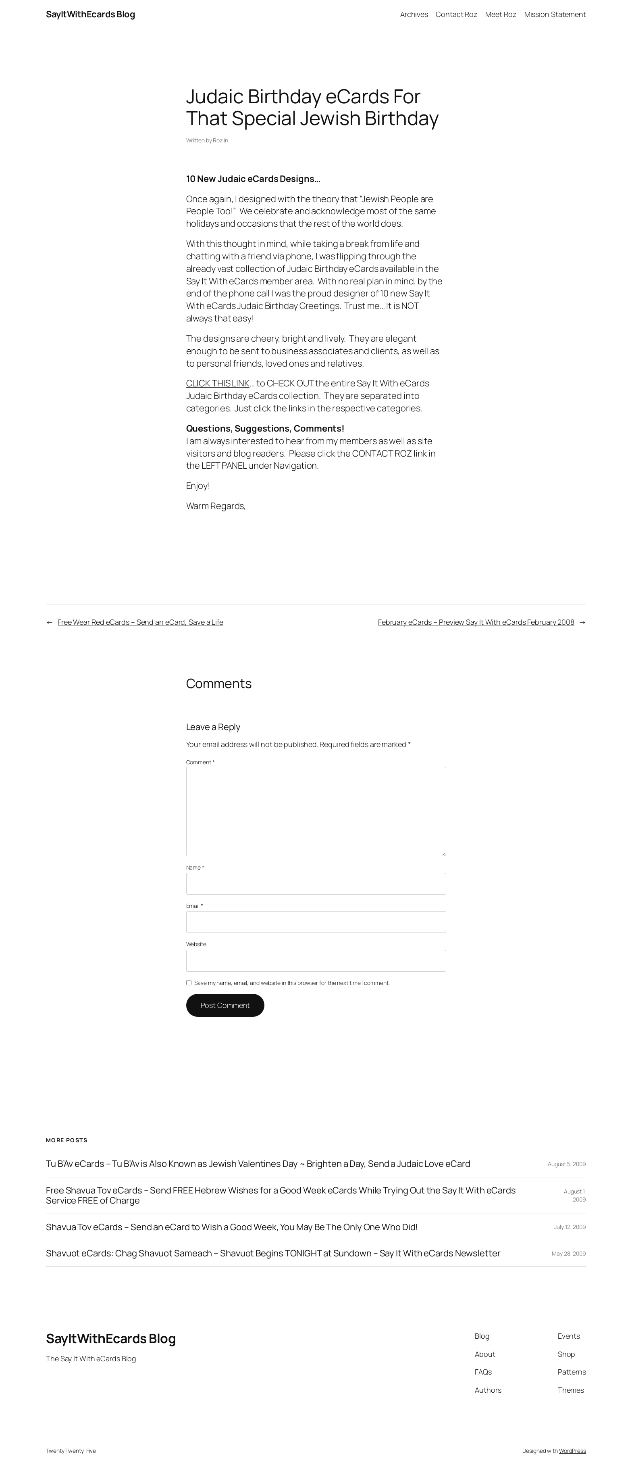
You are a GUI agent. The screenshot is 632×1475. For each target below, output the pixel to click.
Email (194, 906)
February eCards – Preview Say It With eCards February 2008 (476, 622)
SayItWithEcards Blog (90, 14)
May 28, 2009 (569, 1253)
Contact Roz (457, 14)
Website (196, 944)
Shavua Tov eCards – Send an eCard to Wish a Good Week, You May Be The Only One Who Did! (232, 1227)
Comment (200, 762)
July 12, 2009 (570, 1227)
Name (195, 867)
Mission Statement (555, 14)
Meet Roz (500, 14)
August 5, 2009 (567, 1164)
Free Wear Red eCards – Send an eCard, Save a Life (140, 622)
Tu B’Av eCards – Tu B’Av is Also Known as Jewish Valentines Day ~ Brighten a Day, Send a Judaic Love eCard (258, 1164)
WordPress (572, 1450)
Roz (217, 140)
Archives (414, 14)
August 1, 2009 (575, 1195)
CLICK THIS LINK (218, 383)
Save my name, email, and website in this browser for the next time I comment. (291, 983)
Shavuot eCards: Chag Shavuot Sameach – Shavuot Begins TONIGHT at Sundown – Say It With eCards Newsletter (273, 1253)
